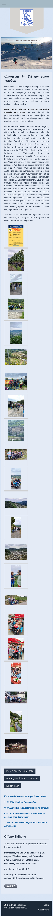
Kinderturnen (12, 785)
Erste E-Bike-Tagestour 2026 (19, 771)
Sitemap (24, 904)
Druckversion (11, 904)
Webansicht (43, 909)
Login (46, 904)
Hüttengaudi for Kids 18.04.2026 (21, 778)
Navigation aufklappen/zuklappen (26, 4)
